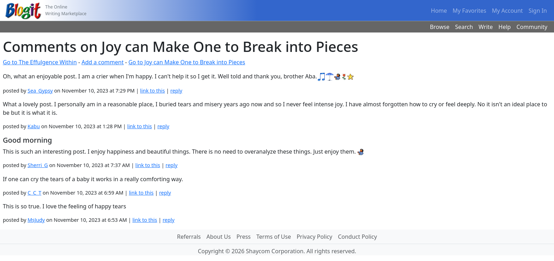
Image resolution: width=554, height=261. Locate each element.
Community (532, 27)
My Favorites (469, 10)
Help (505, 27)
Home (439, 10)
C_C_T (34, 192)
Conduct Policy (357, 237)
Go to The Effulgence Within (40, 62)
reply (176, 90)
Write (486, 27)
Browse (439, 27)
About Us (218, 237)
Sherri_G (38, 165)
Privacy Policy (314, 237)
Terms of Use (274, 237)
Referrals (189, 237)
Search (464, 27)
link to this (152, 90)
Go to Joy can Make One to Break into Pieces (186, 62)
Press (243, 237)
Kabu (34, 126)
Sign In (538, 10)
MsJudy (36, 219)
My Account (507, 10)
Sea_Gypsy (40, 90)
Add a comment (103, 62)
